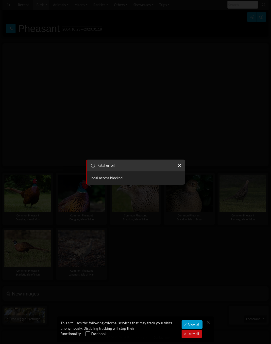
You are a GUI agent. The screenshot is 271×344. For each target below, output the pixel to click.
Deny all (193, 334)
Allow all (193, 324)
